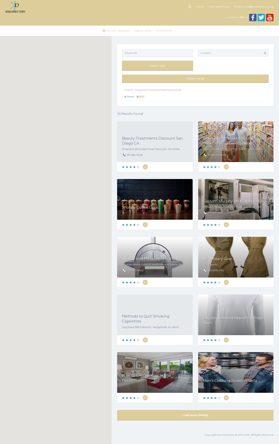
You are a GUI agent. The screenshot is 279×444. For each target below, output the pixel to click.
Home (200, 6)
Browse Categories (118, 30)
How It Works (164, 30)
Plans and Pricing (219, 6)
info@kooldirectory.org (259, 6)
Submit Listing (142, 30)
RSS (141, 96)
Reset (130, 96)
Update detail (195, 78)
